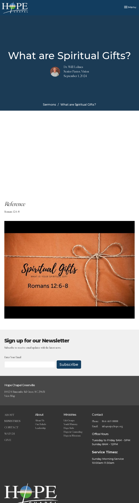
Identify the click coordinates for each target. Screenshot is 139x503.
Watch (9, 433)
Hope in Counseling (73, 431)
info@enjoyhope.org (112, 426)
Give (7, 440)
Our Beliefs (40, 424)
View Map (9, 396)
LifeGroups (69, 420)
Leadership (40, 428)
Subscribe (69, 364)
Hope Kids (69, 428)
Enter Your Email (12, 357)
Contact (11, 427)
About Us (39, 420)
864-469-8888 (110, 421)
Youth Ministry (71, 424)
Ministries (12, 421)
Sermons (49, 104)
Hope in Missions (72, 435)
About (9, 415)
